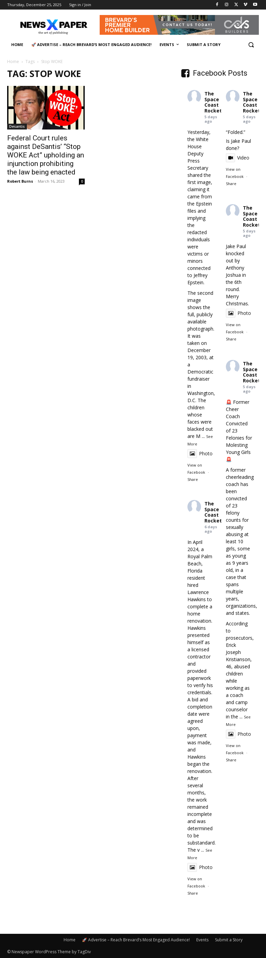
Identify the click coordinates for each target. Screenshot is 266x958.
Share (192, 479)
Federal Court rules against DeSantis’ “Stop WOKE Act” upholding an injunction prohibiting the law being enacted (45, 155)
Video (237, 157)
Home (13, 61)
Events (202, 940)
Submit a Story (229, 940)
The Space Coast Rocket (213, 102)
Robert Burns (20, 181)
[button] (251, 45)
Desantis (17, 126)
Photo (200, 453)
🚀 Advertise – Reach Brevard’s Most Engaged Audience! (136, 940)
